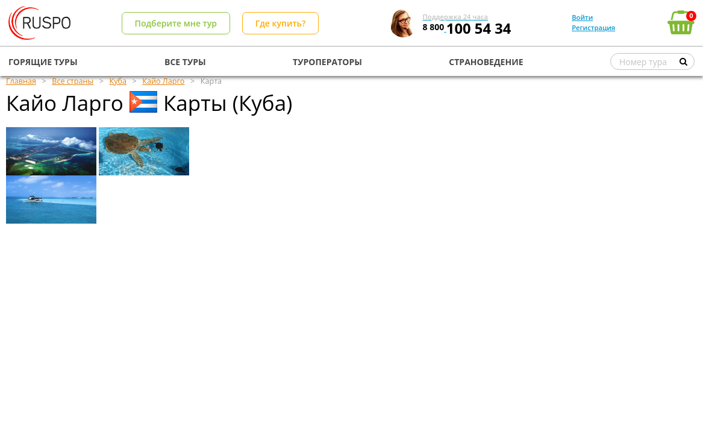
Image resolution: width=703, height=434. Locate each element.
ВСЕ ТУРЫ (185, 62)
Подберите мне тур (176, 23)
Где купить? (280, 23)
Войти (582, 17)
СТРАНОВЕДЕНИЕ (486, 62)
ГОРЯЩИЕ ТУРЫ (43, 62)
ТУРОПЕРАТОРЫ (327, 62)
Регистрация (593, 27)
